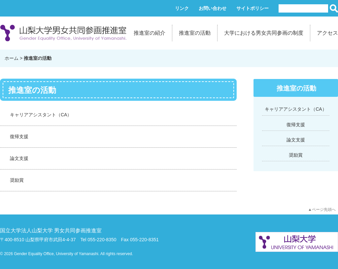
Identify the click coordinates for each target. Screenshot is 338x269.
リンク (182, 8)
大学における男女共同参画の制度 (263, 33)
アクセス (327, 33)
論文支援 (19, 158)
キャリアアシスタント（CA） (41, 114)
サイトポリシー (252, 8)
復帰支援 (19, 136)
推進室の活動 (195, 33)
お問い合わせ (212, 8)
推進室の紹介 (149, 33)
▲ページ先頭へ (322, 209)
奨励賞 (17, 180)
